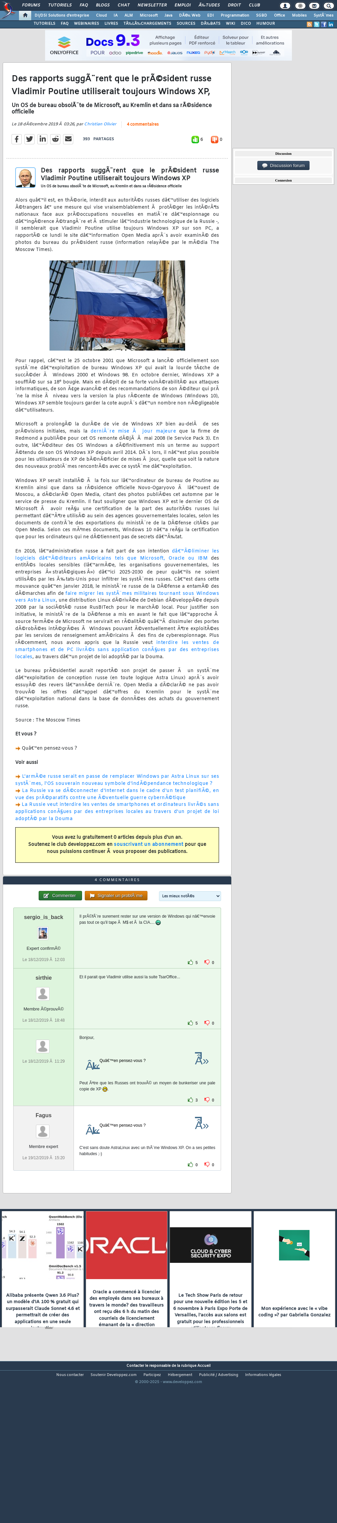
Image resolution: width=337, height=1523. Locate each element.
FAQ (83, 5)
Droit (234, 5)
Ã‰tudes (209, 5)
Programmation (235, 15)
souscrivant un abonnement (148, 866)
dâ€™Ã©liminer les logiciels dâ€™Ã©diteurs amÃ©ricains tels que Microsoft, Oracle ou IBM (117, 576)
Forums (31, 5)
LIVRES (111, 23)
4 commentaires (143, 146)
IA (116, 15)
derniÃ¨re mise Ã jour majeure (133, 453)
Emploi (182, 5)
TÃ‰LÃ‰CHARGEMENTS (147, 23)
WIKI (230, 23)
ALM (128, 15)
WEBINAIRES (86, 23)
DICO (246, 23)
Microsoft (149, 15)
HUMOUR (265, 23)
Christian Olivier (100, 145)
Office (279, 15)
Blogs (102, 5)
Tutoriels (59, 5)
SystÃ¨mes (324, 15)
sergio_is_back (43, 981)
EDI (210, 15)
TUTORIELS (44, 23)
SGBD (261, 15)
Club (254, 5)
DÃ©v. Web (189, 15)
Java (168, 15)
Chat (123, 5)
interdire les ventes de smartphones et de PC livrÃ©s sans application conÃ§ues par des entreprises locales (117, 671)
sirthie (44, 1041)
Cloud (101, 15)
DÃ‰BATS (210, 23)
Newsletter (152, 5)
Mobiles (299, 15)
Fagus (44, 1179)
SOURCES (186, 23)
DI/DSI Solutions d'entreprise (62, 15)
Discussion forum (283, 165)
